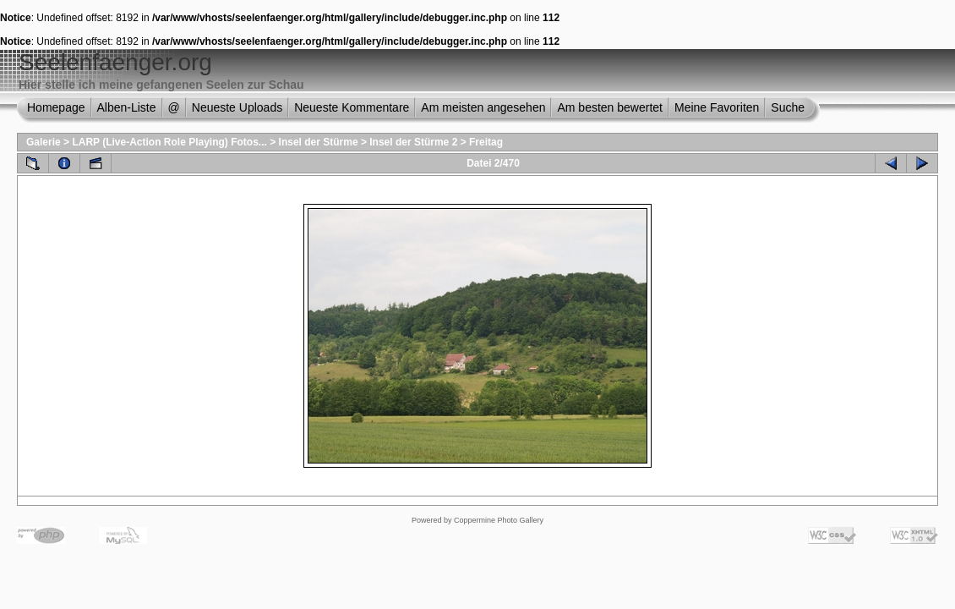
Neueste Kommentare (351, 107)
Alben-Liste (126, 107)
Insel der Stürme (318, 142)
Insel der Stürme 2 (413, 142)
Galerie (43, 142)
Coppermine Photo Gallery (498, 520)
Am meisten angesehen (483, 107)
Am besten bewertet (610, 107)
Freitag (486, 142)
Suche (788, 107)
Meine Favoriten (716, 107)
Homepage (56, 107)
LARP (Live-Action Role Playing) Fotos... (169, 142)
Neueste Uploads (237, 107)
